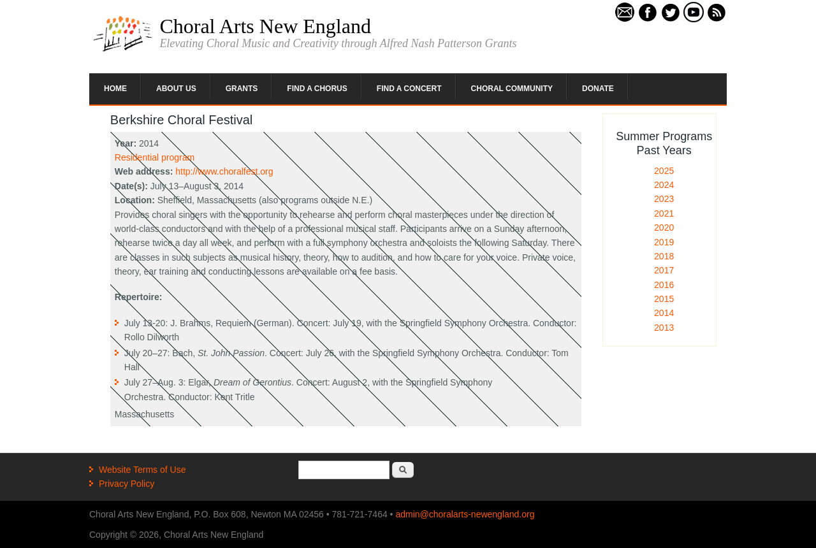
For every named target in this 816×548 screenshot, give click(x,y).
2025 (664, 171)
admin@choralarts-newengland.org (464, 514)
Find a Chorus (317, 88)
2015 (664, 299)
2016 (664, 285)
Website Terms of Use (142, 470)
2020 (664, 227)
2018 (664, 256)
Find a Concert (409, 88)
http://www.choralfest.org (224, 171)
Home (115, 88)
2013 (664, 327)
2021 (664, 213)
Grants (242, 88)
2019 (664, 242)
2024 (664, 185)
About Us (176, 88)
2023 (664, 199)
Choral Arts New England (265, 26)
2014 (664, 313)
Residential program (154, 157)
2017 (664, 270)
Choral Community (512, 88)
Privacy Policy (126, 484)
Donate (598, 88)
